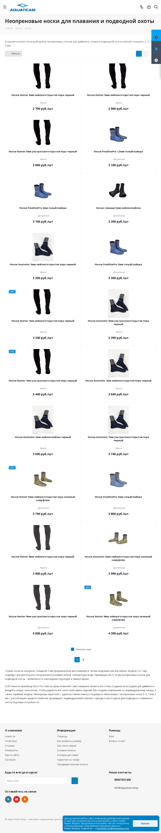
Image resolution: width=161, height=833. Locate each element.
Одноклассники (25, 799)
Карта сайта (12, 755)
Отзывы (10, 745)
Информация (66, 730)
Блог (111, 736)
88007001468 (122, 780)
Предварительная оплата (72, 764)
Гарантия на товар (68, 759)
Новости (10, 736)
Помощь (62, 736)
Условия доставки (67, 755)
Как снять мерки (66, 745)
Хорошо (145, 823)
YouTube (16, 799)
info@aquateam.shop (126, 787)
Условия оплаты (66, 750)
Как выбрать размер (69, 741)
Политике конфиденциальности (113, 828)
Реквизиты (11, 750)
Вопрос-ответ (117, 741)
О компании (13, 730)
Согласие (10, 759)
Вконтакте (8, 799)
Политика (11, 741)
